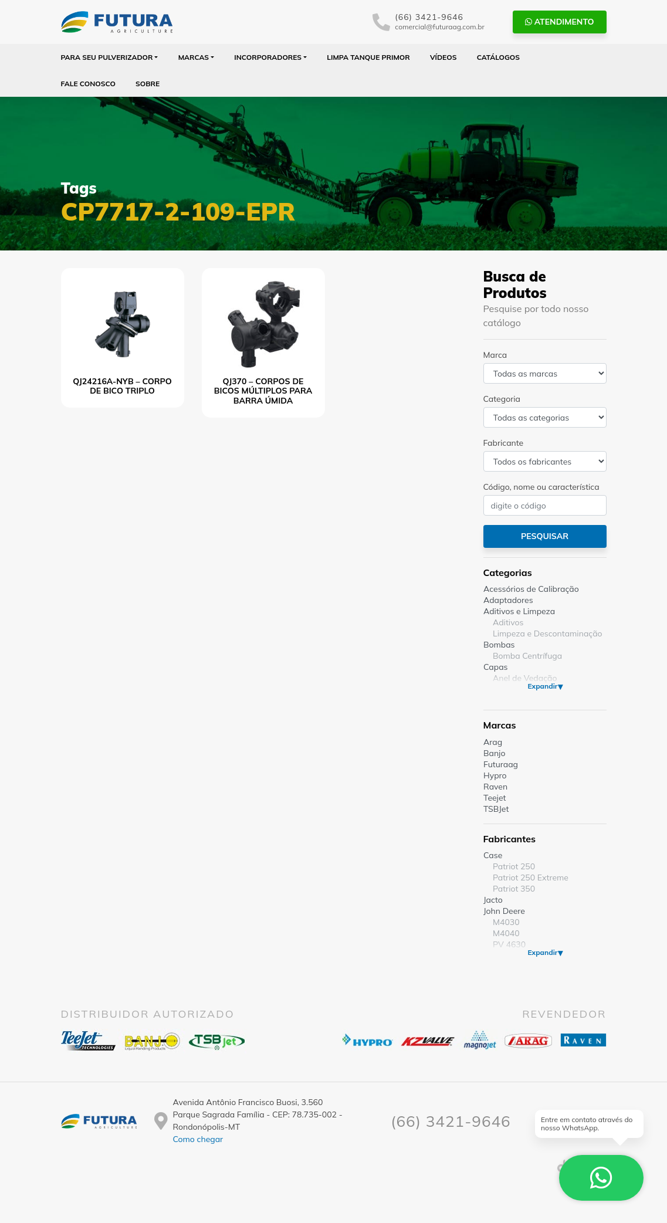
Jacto (493, 900)
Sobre (148, 83)
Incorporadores (268, 57)
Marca (495, 355)
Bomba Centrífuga (527, 656)
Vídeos (443, 57)
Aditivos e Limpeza (519, 611)
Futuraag (500, 764)
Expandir (542, 686)
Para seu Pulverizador (107, 57)
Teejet (494, 797)
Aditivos (508, 622)
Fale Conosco (88, 83)
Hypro (495, 775)
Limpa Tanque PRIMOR (368, 57)
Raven (495, 786)
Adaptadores (508, 600)
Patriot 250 (514, 866)
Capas (495, 667)
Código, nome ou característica (541, 487)
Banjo (494, 753)
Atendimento (559, 21)
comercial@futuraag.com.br (440, 26)
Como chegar (197, 1139)
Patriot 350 (514, 888)
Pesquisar (544, 536)
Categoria (501, 399)
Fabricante (503, 443)
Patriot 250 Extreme (530, 877)
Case (492, 855)
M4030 (506, 922)
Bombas (499, 644)
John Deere (504, 911)
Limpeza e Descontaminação (547, 633)
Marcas (193, 57)
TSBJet (496, 809)
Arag (492, 742)
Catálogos (498, 57)
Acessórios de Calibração (531, 589)
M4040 (506, 933)
